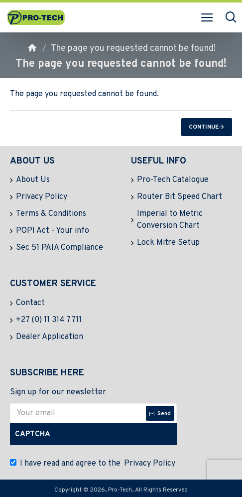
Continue (204, 127)
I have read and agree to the (93, 464)
